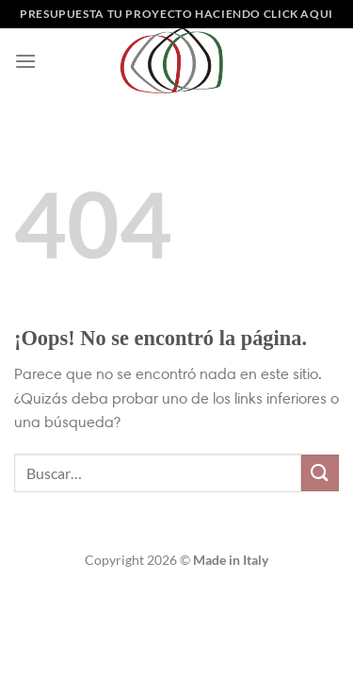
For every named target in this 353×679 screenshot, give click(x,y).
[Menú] (25, 61)
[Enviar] (320, 473)
